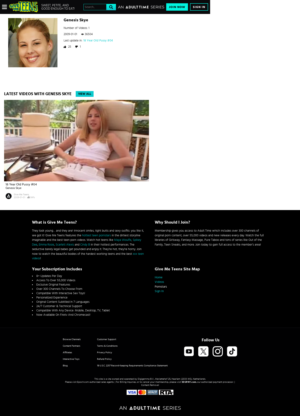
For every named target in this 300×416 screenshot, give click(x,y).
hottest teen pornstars (96, 235)
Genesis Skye (13, 188)
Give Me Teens (21, 194)
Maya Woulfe (122, 239)
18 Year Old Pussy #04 (98, 40)
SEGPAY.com (189, 382)
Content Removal (150, 385)
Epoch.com (83, 382)
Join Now (177, 7)
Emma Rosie (46, 244)
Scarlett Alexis (65, 244)
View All (84, 94)
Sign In (199, 7)
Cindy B (85, 244)
